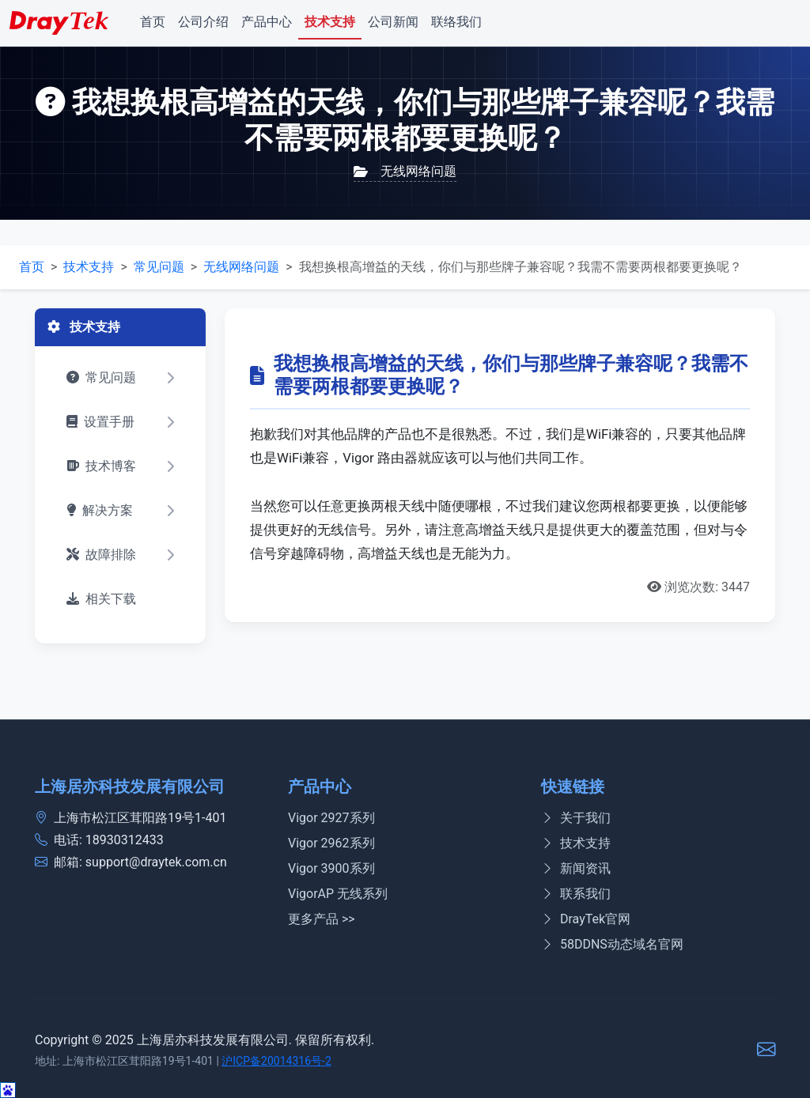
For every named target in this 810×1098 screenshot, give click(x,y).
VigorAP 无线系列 (338, 893)
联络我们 (456, 21)
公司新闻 (393, 21)
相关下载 (101, 598)
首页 (152, 21)
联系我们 (576, 893)
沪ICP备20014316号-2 (276, 1061)
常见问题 (159, 266)
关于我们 (576, 817)
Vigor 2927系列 (331, 817)
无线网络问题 (405, 171)
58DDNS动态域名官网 (612, 944)
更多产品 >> (321, 918)
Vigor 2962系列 (331, 843)
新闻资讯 (576, 868)
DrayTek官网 (585, 918)
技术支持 (330, 21)
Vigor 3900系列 (331, 868)
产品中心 (266, 21)
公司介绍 (203, 21)
